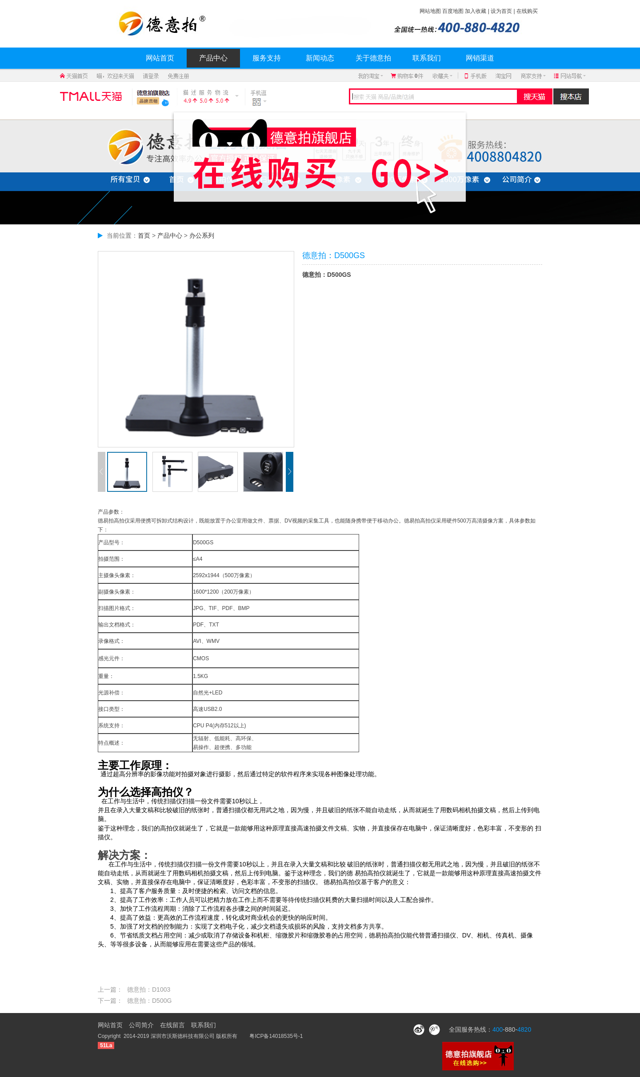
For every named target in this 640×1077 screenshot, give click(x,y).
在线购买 (527, 11)
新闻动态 (320, 58)
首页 (144, 235)
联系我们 (426, 58)
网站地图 (430, 11)
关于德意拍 (373, 58)
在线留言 (172, 1025)
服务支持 (266, 58)
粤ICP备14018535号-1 (276, 1036)
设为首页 (501, 11)
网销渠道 (480, 58)
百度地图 (453, 11)
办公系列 (201, 235)
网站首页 (160, 58)
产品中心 (213, 58)
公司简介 (141, 1025)
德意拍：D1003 (148, 989)
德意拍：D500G (149, 1000)
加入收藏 (475, 11)
